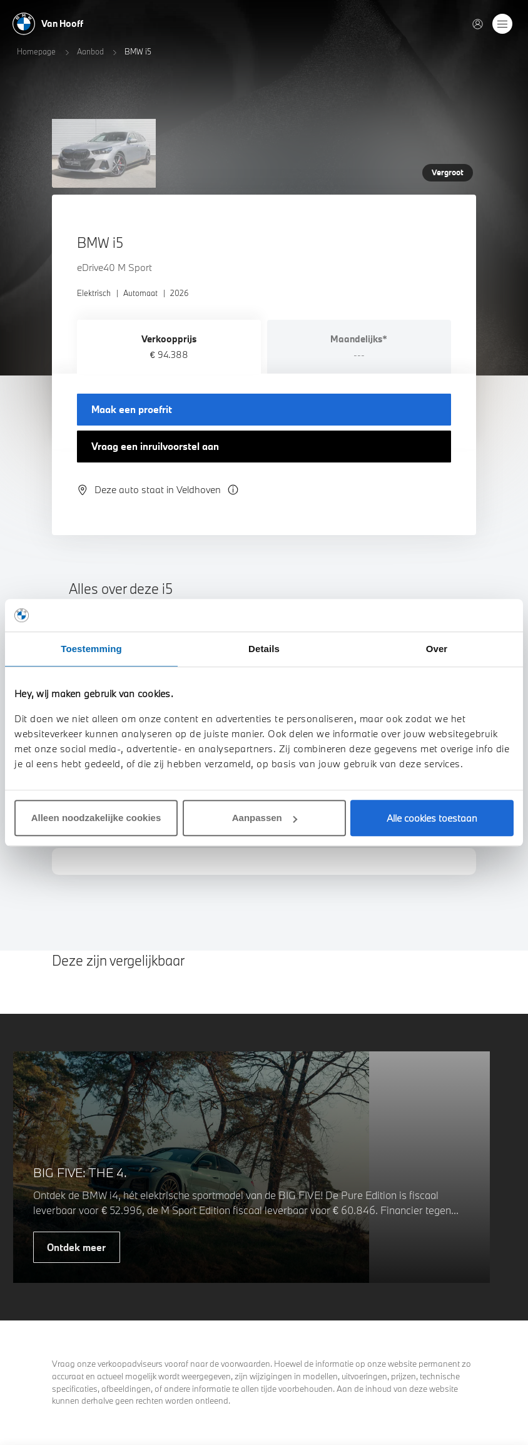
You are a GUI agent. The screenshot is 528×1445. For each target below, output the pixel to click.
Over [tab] (437, 648)
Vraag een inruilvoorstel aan (155, 446)
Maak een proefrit (131, 409)
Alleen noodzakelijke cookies (96, 817)
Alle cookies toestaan (432, 818)
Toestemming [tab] (91, 648)
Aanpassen (264, 817)
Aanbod (90, 51)
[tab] (169, 347)
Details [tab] (264, 648)
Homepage (36, 51)
